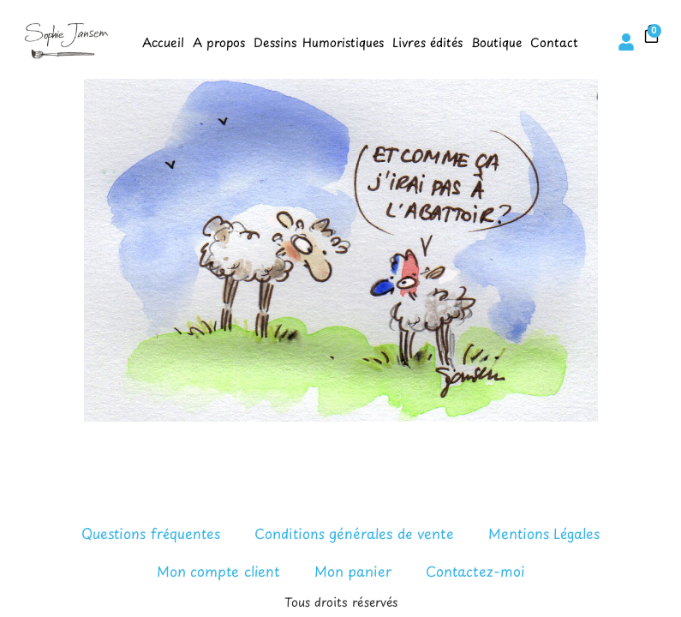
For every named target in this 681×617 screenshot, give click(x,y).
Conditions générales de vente (354, 533)
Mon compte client (218, 570)
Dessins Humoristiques (319, 42)
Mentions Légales (544, 533)
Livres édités (427, 42)
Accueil (163, 42)
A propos (219, 42)
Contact (554, 42)
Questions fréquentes (150, 533)
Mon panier (352, 570)
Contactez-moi (475, 570)
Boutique (496, 42)
